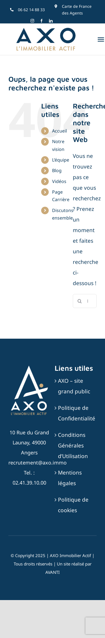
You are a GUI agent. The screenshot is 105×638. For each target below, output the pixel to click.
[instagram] (32, 21)
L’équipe (60, 160)
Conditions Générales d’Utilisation (73, 445)
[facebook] (41, 21)
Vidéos (59, 181)
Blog (57, 170)
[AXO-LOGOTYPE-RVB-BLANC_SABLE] (29, 366)
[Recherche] (80, 301)
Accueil (59, 131)
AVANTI (52, 572)
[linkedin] (51, 21)
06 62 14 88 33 (31, 9)
